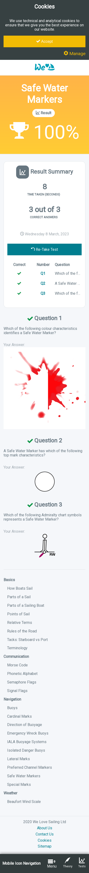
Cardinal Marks (19, 716)
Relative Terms (19, 622)
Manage (74, 53)
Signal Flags (17, 690)
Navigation (12, 699)
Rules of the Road (22, 631)
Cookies (45, 840)
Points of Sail (18, 614)
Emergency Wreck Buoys (27, 733)
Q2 (43, 283)
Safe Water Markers (23, 776)
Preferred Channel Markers (29, 767)
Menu (51, 863)
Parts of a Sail (19, 597)
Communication (16, 656)
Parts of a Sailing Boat (25, 605)
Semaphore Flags (21, 682)
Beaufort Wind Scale (24, 801)
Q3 (43, 293)
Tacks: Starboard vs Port (27, 639)
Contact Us (45, 834)
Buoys (12, 708)
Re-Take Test (44, 249)
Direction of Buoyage (24, 724)
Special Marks (19, 784)
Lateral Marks (18, 759)
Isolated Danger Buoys (26, 750)
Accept (44, 41)
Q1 (43, 273)
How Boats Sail (20, 588)
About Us (44, 828)
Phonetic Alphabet (22, 673)
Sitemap (45, 846)
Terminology (17, 648)
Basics (9, 580)
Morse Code (17, 665)
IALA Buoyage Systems (27, 742)
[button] (44, 73)
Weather (10, 793)
